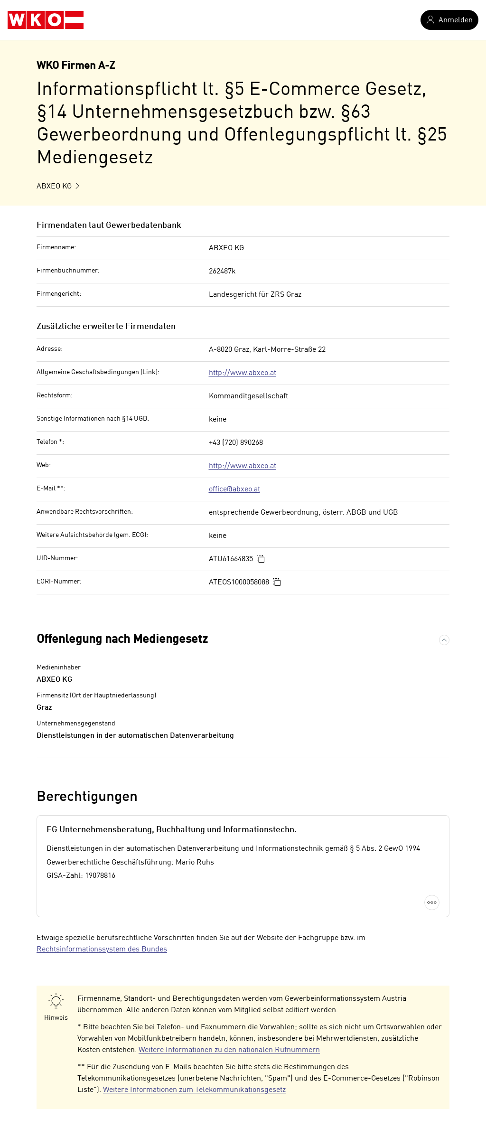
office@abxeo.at (234, 489)
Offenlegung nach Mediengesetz (122, 640)
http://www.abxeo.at (242, 373)
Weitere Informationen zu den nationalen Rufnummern (229, 1050)
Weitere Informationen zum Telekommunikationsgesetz (194, 1090)
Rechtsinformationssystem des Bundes (102, 949)
